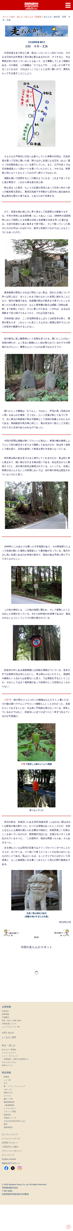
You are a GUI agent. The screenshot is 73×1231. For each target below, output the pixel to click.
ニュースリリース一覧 (11, 1027)
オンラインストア (10, 1134)
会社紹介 (5, 1011)
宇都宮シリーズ (10, 1118)
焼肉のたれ (8, 1093)
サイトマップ (8, 1155)
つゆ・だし (8, 1089)
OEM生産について (9, 1024)
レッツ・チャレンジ (10, 1056)
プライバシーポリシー (12, 1151)
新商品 (6, 1077)
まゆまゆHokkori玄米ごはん (15, 1121)
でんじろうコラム (9, 1062)
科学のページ (7, 1065)
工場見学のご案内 (10, 1147)
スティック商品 (10, 1111)
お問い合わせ (8, 1033)
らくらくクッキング (11, 1138)
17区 (6, 700)
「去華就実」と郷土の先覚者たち (15, 1059)
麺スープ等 (8, 1099)
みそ (5, 1083)
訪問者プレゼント (10, 1143)
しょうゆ (7, 1080)
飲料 (5, 1124)
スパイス (7, 1096)
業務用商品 (8, 1127)
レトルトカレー (10, 1108)
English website (9, 1159)
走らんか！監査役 (9, 1050)
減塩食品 (7, 1115)
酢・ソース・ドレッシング (14, 1086)
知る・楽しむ (9, 1045)
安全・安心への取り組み (11, 1020)
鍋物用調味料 (9, 1102)
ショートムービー (9, 1053)
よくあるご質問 (9, 1037)
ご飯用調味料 (9, 1105)
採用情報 (5, 1014)
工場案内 (5, 1017)
